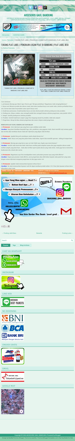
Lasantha (34, 438)
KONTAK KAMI (18, 35)
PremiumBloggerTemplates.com (48, 438)
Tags (14, 245)
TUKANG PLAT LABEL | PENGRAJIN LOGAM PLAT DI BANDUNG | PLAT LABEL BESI (35, 45)
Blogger (58, 435)
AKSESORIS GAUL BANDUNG (38, 15)
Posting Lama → (67, 233)
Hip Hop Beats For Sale (66, 438)
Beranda (5, 35)
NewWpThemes (13, 438)
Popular (5, 245)
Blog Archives (24, 245)
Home (4, 40)
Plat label (10, 40)
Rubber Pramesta (9, 48)
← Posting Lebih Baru (9, 233)
